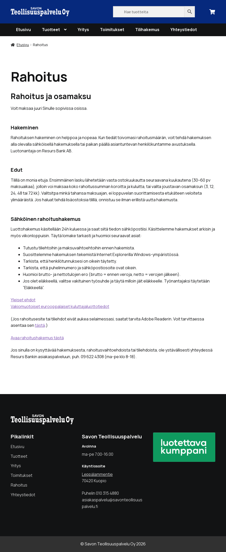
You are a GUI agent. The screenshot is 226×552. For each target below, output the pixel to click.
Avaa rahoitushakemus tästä (37, 338)
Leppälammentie (97, 474)
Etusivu (23, 29)
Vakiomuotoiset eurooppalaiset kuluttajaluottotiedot (60, 306)
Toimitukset (112, 29)
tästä (40, 325)
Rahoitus (19, 485)
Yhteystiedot (183, 29)
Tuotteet (51, 29)
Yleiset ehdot (23, 300)
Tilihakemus (147, 29)
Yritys (83, 29)
